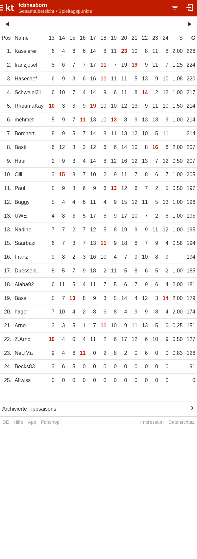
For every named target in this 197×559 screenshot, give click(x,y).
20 (124, 38)
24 (165, 38)
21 (134, 38)
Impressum (151, 422)
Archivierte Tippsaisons (29, 409)
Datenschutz (181, 422)
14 (62, 38)
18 (104, 38)
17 (93, 38)
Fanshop (50, 422)
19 (114, 38)
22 (145, 38)
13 (52, 38)
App (32, 422)
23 (155, 38)
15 (72, 38)
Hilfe (18, 422)
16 (83, 38)
